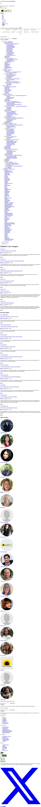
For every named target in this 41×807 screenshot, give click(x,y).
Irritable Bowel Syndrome (9, 239)
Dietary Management (8, 240)
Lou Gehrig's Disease (8, 229)
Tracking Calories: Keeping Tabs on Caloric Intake (9, 326)
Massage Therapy (8, 146)
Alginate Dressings (10, 45)
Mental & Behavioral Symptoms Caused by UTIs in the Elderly (11, 336)
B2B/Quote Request (6, 732)
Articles (4, 745)
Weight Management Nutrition (5, 324)
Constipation (7, 209)
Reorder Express (5, 727)
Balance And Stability (10, 143)
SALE (21, 34)
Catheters (7, 73)
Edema (6, 175)
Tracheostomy (7, 111)
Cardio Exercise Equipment (11, 142)
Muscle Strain (7, 228)
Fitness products (8, 149)
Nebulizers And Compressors (10, 95)
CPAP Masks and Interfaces (11, 118)
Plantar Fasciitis (7, 191)
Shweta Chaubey (3, 262)
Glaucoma (6, 212)
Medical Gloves (7, 56)
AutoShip (4, 741)
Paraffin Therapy (7, 147)
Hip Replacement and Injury (9, 206)
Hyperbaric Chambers (10, 105)
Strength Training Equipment (12, 141)
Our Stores (4, 719)
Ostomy (20, 29)
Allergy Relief (9, 108)
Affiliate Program (6, 740)
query (1, 38)
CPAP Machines (9, 120)
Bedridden (6, 201)
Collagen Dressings (10, 53)
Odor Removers (7, 87)
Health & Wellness (3, 344)
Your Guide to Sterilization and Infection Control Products (10, 366)
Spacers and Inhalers (8, 110)
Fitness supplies (9, 153)
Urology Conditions (8, 82)
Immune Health (7, 121)
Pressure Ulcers (7, 179)
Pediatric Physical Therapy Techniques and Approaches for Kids (11, 270)
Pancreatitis (7, 237)
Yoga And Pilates (10, 152)
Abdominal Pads (7, 63)
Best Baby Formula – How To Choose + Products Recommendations (12, 260)
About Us (4, 717)
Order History (5, 728)
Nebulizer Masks (10, 98)
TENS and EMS (9, 137)
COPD (6, 221)
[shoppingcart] (22, 25)
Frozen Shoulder (7, 200)
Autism (6, 186)
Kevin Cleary (3, 252)
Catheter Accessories (9, 71)
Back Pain (6, 176)
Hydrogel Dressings (10, 44)
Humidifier (9, 109)
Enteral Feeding (6, 32)
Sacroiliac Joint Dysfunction (9, 222)
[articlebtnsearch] (15, 38)
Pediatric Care (2, 249)
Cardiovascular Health (8, 213)
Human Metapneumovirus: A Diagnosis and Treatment (9, 386)
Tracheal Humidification (11, 112)
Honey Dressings (10, 49)
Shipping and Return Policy (7, 730)
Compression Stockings (9, 124)
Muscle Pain (7, 172)
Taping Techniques (8, 164)
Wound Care (8, 29)
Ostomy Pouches (7, 89)
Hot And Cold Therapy (9, 155)
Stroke (6, 217)
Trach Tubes (9, 115)
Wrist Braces (9, 134)
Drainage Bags (7, 70)
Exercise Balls (9, 150)
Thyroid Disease (7, 227)
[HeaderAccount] (5, 23)
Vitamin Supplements (4, 354)
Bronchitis (6, 233)
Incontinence (19, 32)
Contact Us (4, 21)
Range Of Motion (8, 224)
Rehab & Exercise (8, 139)
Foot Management (10, 129)
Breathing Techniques (8, 122)
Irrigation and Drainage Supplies (10, 86)
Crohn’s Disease (7, 173)
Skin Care (7, 58)
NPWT (6, 68)
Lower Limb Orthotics (11, 130)
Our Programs (2, 734)
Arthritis (6, 182)
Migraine (6, 188)
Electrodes (8, 138)
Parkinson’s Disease (8, 205)
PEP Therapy (7, 99)
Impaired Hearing (8, 230)
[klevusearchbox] (20, 28)
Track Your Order (6, 726)
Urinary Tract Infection (9, 215)
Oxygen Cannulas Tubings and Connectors (14, 104)
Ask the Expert (5, 750)
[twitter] (20, 805)
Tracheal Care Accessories (11, 113)
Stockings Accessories (10, 125)
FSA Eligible (5, 747)
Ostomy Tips (7, 88)
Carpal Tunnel (7, 178)
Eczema (6, 219)
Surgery (6, 211)
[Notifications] (4, 24)
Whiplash (6, 235)
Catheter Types (9, 77)
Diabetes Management (8, 183)
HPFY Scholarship (6, 739)
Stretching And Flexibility (11, 151)
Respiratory (26, 29)
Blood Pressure (7, 210)
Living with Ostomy (8, 90)
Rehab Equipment (10, 140)
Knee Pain (6, 177)
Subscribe (2, 704)
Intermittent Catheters (10, 75)
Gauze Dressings (10, 54)
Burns (6, 187)
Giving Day (5, 737)
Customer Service (3, 725)
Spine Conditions (8, 207)
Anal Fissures (7, 238)
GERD (6, 236)
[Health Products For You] (20, 10)
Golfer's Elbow (7, 232)
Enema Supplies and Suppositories (13, 81)
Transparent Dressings (10, 47)
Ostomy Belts (7, 93)
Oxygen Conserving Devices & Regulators (14, 102)
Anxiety (6, 220)
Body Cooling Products (9, 166)
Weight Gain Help (8, 197)
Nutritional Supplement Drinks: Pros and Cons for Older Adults (11, 356)
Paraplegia (6, 190)
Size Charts (4, 748)
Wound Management (8, 67)
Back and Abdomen (10, 133)
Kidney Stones (9, 83)
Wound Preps (7, 57)
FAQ (3, 749)
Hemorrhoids (9, 84)
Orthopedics (33, 29)
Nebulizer (8, 96)
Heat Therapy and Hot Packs (12, 157)
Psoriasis (6, 198)
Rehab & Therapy (34, 32)
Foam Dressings (9, 48)
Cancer (6, 234)
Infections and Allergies (9, 214)
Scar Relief (7, 65)
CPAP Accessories (10, 119)
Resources (2, 742)
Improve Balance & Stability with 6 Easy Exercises (9, 316)
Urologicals (14, 29)
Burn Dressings (9, 50)
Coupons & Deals (6, 744)
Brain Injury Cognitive (8, 203)
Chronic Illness (7, 231)
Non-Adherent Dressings (11, 55)
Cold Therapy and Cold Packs (12, 158)
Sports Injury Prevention (9, 171)
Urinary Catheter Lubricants (11, 72)
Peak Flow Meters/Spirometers (10, 116)
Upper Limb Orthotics (10, 131)
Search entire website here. (14, 28)
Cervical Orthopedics (10, 132)
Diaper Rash (7, 180)
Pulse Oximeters (7, 100)
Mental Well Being (3, 334)
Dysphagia (6, 208)
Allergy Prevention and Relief (10, 106)
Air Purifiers (9, 107)
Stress (6, 196)
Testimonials (5, 720)
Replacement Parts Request (7, 731)
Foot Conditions (7, 185)
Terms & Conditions (6, 729)
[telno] (3, 22)
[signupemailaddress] (5, 703)
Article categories (4, 39)
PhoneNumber (12, 709)
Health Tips (5, 746)
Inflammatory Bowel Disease (10, 223)
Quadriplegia (7, 192)
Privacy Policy (5, 722)
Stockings (8, 127)
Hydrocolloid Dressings (11, 46)
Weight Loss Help (8, 216)
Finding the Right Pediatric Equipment (7, 302)
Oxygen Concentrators (11, 103)
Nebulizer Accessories (10, 97)
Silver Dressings (9, 51)
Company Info (2, 715)
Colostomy (6, 92)
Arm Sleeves (9, 145)
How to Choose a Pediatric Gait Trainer (7, 280)
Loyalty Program (5, 738)
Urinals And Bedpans (10, 79)
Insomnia (6, 181)
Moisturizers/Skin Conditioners (12, 59)
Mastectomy (26, 32)
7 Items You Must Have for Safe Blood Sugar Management (10, 376)
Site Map (4, 721)
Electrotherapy (7, 136)
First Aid (6, 62)
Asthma (6, 184)
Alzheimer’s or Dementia (9, 202)
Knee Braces (9, 135)
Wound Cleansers (8, 66)
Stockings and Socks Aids (11, 126)
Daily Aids (13, 32)
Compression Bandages (9, 42)
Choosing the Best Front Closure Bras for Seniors (8, 407)
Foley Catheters (9, 76)
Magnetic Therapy (8, 148)
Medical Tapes (7, 64)
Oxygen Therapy (8, 101)
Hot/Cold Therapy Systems (11, 156)
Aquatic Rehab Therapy (9, 154)
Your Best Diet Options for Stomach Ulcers (7, 346)
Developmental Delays (8, 204)
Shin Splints (7, 193)
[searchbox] (5, 28)
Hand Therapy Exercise (11, 144)
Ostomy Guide (7, 91)
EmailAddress (12, 703)
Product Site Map (6, 723)
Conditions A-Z (6, 169)
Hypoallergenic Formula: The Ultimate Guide (8, 250)
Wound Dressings (8, 43)
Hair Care (6, 226)
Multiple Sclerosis (8, 189)
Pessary (8, 80)
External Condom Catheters (11, 74)
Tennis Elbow (7, 195)
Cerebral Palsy (7, 174)
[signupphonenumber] (5, 710)
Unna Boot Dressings (10, 52)
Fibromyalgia (7, 199)
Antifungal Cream (10, 60)
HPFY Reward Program (7, 736)
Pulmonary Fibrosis (8, 225)
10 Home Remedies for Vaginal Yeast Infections (8, 396)
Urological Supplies (8, 78)
